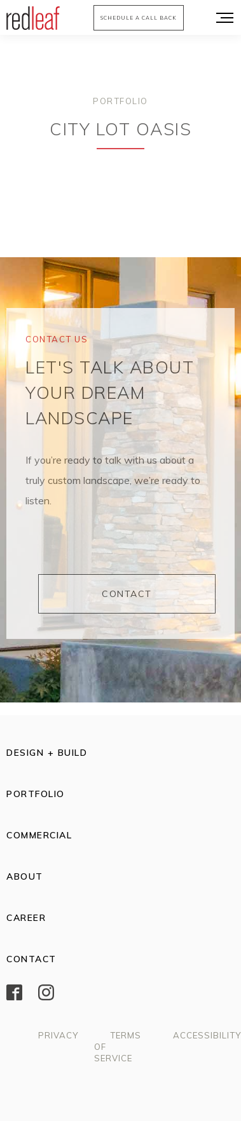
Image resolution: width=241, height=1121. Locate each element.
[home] (30, 18)
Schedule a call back (138, 18)
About (24, 876)
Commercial (39, 835)
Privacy (58, 1035)
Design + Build (46, 752)
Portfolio (120, 101)
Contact (127, 594)
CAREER (26, 917)
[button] (222, 17)
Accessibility (207, 1035)
